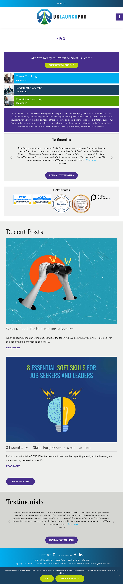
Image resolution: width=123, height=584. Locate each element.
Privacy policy (70, 578)
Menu (63, 3)
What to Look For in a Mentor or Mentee (40, 328)
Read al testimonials (61, 175)
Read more (91, 160)
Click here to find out (61, 65)
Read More (21, 80)
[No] (119, 575)
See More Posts (20, 481)
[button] (119, 17)
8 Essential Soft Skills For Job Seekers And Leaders (48, 447)
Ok (47, 578)
